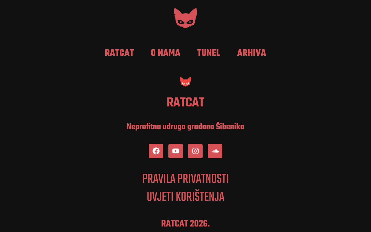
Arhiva (251, 53)
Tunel (208, 53)
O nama (165, 53)
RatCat (119, 53)
